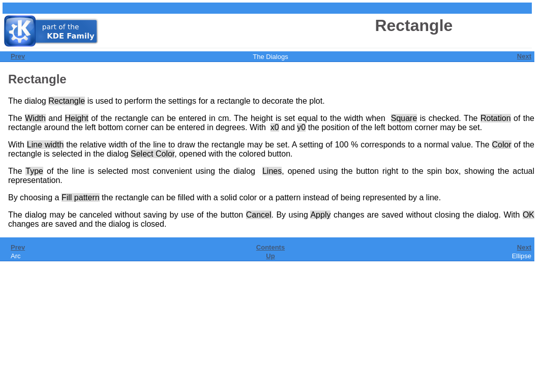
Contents (270, 247)
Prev (18, 56)
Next (524, 56)
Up (270, 256)
